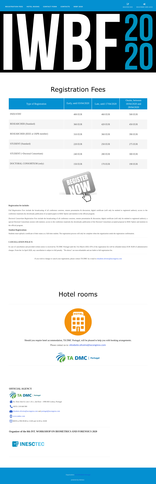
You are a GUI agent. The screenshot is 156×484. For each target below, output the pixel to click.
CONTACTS (65, 7)
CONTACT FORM (50, 7)
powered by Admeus (77, 480)
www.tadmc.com (19, 416)
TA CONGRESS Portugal (82, 475)
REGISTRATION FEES (14, 7)
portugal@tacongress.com (50, 411)
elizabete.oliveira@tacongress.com (109, 259)
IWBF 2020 (78, 7)
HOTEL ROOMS (33, 7)
